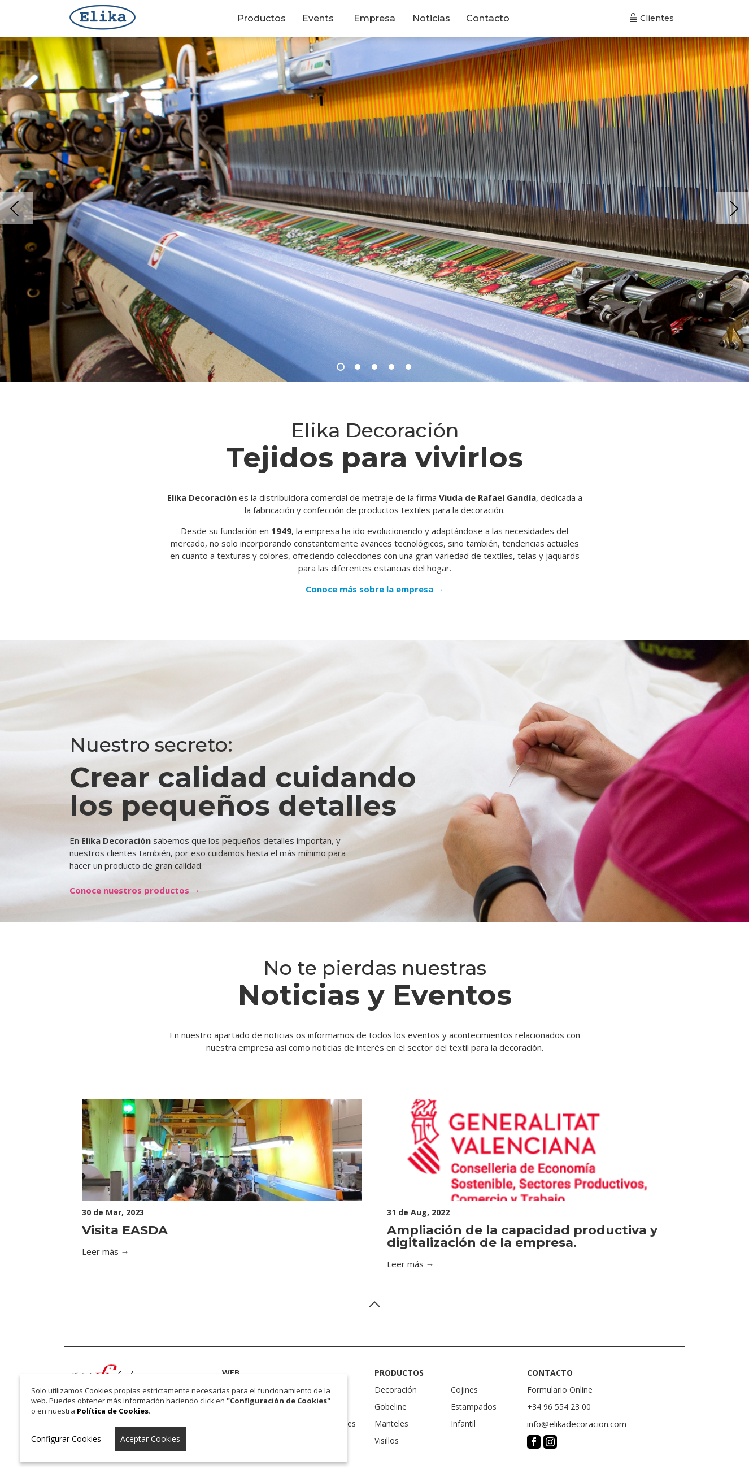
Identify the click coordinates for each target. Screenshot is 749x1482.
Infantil (463, 1423)
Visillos (386, 1440)
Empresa (374, 18)
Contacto (488, 18)
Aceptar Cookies (150, 1438)
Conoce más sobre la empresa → (375, 589)
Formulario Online (560, 1389)
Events (318, 18)
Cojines (464, 1389)
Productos (261, 18)
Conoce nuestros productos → (134, 890)
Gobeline (390, 1406)
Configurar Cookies (66, 1438)
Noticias (431, 18)
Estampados (474, 1406)
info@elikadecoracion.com (576, 1423)
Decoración (395, 1389)
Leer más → (105, 1251)
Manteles (391, 1423)
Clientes (657, 18)
